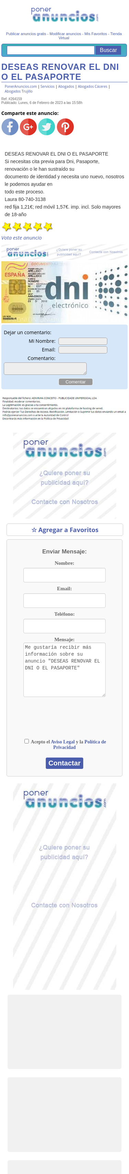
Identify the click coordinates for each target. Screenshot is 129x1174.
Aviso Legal (63, 744)
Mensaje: (64, 641)
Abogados (66, 86)
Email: (48, 349)
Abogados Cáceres (92, 86)
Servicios (48, 86)
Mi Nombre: (42, 341)
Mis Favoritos (96, 34)
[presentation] (67, 725)
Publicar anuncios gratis (26, 34)
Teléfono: (64, 616)
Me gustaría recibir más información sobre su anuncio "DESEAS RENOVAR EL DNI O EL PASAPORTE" (64, 672)
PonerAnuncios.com (21, 86)
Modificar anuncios (65, 34)
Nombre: (64, 565)
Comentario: (41, 358)
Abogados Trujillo (19, 91)
